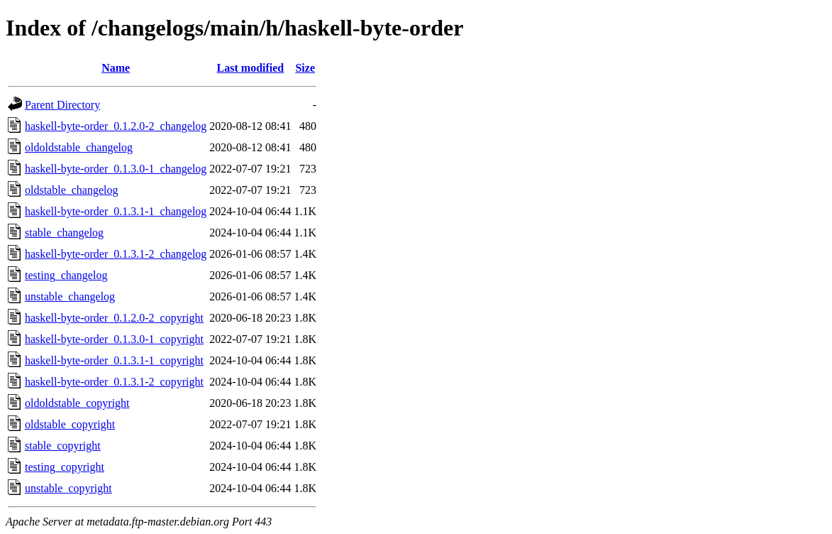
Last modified (250, 68)
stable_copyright (63, 446)
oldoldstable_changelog (79, 147)
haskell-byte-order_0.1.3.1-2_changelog (115, 254)
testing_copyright (64, 467)
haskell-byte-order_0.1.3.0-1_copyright (114, 339)
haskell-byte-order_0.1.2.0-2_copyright (114, 318)
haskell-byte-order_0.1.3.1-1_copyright (114, 360)
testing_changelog (66, 275)
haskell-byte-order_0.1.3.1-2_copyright (114, 382)
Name (115, 68)
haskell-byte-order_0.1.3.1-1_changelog (115, 211)
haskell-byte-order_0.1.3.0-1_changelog (115, 169)
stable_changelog (64, 233)
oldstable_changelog (71, 190)
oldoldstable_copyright (77, 403)
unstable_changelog (70, 296)
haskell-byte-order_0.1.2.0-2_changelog (115, 126)
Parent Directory (62, 105)
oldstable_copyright (70, 424)
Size (305, 68)
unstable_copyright (68, 488)
